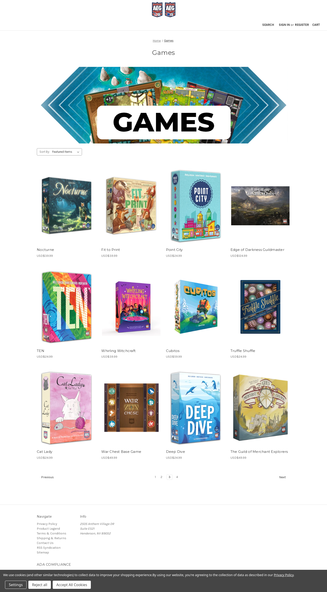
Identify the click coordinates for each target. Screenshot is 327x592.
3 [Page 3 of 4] (169, 477)
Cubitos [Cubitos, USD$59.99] (173, 351)
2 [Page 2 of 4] (161, 477)
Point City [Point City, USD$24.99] (174, 249)
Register (302, 25)
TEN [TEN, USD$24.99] (40, 351)
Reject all (39, 584)
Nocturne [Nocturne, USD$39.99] (45, 249)
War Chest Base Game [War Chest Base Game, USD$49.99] (121, 451)
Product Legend (48, 529)
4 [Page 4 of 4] (177, 477)
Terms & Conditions (51, 533)
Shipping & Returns (51, 538)
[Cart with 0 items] (316, 24)
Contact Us (45, 543)
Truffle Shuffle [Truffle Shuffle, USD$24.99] (242, 351)
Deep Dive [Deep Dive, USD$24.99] (175, 451)
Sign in (284, 25)
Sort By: (45, 151)
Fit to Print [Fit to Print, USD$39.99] (110, 249)
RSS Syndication (49, 548)
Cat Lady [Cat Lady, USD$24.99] (44, 451)
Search (268, 25)
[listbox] (67, 151)
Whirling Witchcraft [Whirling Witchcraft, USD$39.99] (118, 351)
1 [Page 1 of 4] (155, 477)
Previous (45, 477)
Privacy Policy (47, 524)
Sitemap (43, 552)
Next (284, 477)
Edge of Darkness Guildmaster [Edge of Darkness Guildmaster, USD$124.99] (257, 249)
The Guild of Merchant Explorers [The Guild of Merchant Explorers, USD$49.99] (259, 451)
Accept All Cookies (71, 584)
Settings (16, 584)
